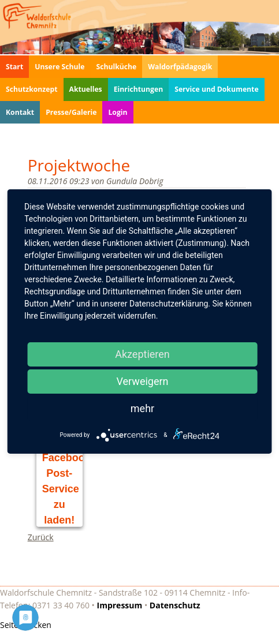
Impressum (120, 605)
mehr (142, 408)
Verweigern (142, 381)
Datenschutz (175, 605)
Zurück (41, 537)
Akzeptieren (142, 354)
